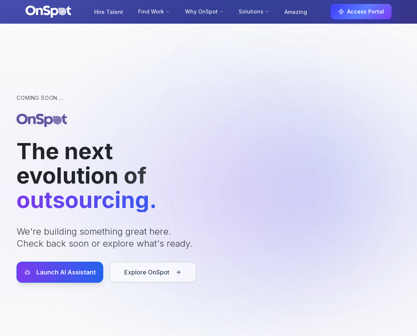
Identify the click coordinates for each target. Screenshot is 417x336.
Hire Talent (108, 12)
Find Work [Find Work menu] (154, 11)
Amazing (296, 12)
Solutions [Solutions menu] (254, 11)
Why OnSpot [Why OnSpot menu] (204, 11)
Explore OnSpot (152, 272)
